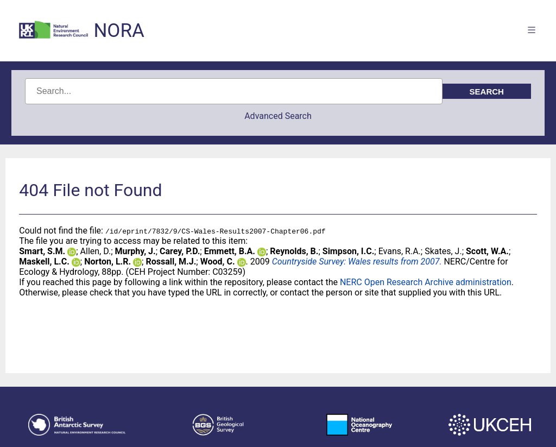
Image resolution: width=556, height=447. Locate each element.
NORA (118, 31)
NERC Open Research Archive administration (425, 282)
